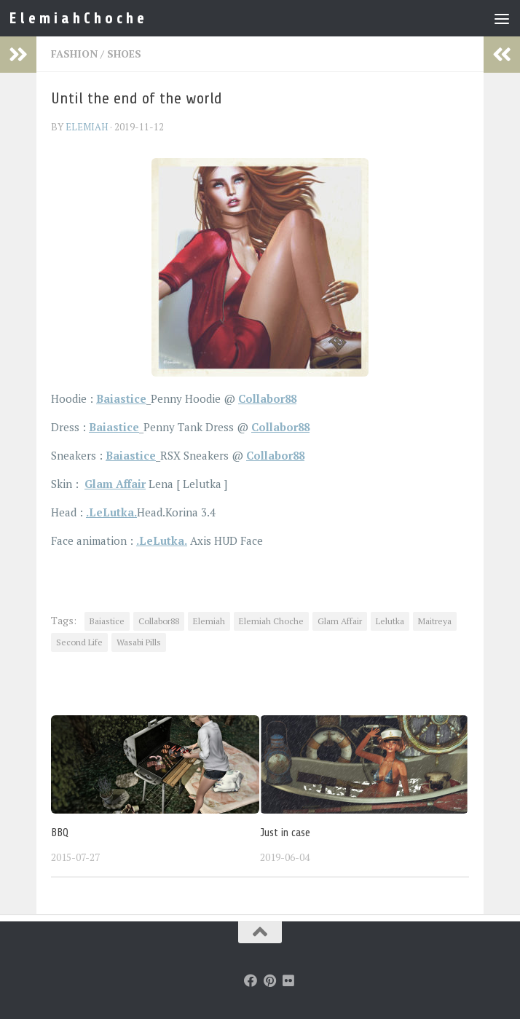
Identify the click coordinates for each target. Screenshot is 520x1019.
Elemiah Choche (271, 620)
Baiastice (107, 620)
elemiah (87, 126)
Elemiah (209, 620)
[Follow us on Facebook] (250, 980)
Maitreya (435, 620)
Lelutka (390, 620)
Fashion (74, 53)
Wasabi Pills (139, 642)
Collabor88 (158, 620)
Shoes (124, 53)
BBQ (59, 833)
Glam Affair (115, 483)
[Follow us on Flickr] (288, 980)
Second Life (79, 642)
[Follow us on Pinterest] (269, 980)
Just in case (285, 833)
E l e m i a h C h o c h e (77, 18)
